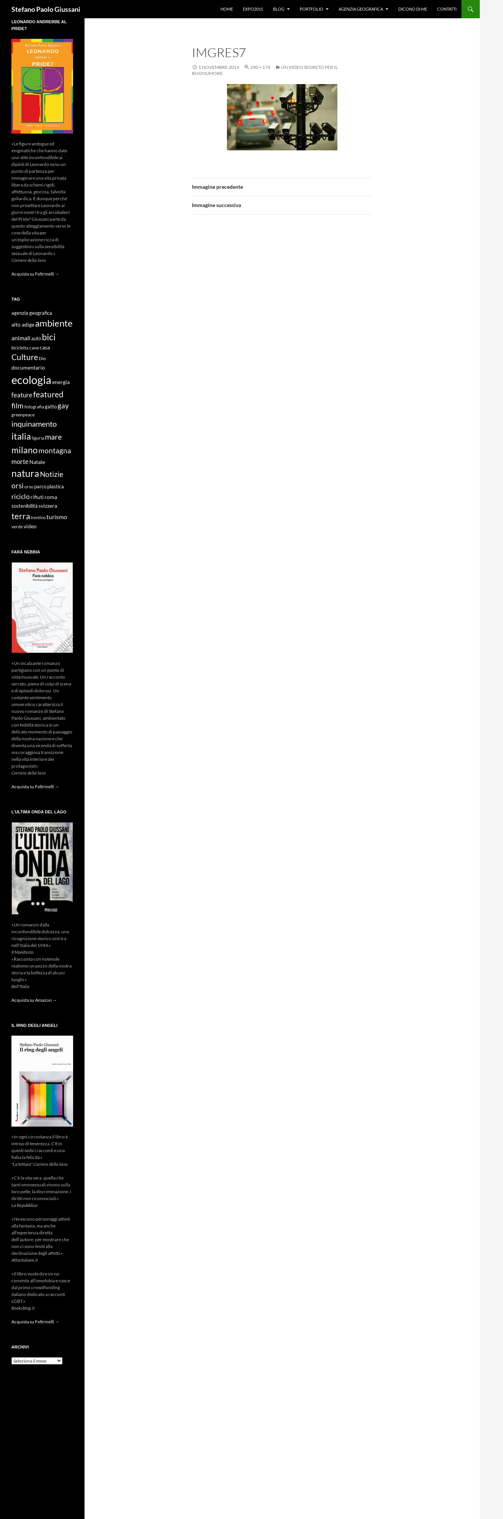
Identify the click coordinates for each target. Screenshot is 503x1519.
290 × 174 (260, 67)
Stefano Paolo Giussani (45, 9)
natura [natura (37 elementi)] (25, 473)
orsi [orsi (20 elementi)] (17, 485)
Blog (278, 8)
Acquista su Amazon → (34, 1000)
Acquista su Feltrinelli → (35, 274)
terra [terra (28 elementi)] (20, 516)
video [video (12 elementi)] (30, 526)
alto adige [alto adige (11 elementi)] (22, 325)
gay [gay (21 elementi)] (63, 405)
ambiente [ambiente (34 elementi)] (54, 323)
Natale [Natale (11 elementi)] (37, 462)
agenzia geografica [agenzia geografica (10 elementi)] (31, 313)
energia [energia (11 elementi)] (61, 382)
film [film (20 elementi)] (17, 405)
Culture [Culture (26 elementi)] (24, 357)
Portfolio (311, 8)
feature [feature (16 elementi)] (21, 395)
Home (226, 8)
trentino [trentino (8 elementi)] (38, 517)
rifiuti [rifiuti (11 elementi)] (37, 497)
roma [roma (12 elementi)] (51, 497)
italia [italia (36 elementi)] (21, 436)
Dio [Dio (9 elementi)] (42, 358)
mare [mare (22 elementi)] (53, 436)
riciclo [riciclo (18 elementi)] (20, 496)
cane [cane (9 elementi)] (34, 348)
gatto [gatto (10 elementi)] (51, 407)
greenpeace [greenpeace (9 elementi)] (23, 415)
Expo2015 (253, 8)
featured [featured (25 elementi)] (48, 394)
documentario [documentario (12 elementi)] (28, 367)
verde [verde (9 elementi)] (17, 526)
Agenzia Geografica (361, 8)
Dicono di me (412, 8)
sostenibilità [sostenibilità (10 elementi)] (24, 506)
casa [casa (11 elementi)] (45, 347)
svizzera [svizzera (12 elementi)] (47, 505)
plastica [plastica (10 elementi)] (55, 486)
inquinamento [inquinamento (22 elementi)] (34, 423)
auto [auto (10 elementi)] (36, 338)
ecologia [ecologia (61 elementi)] (31, 379)
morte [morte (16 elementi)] (20, 461)
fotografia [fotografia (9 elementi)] (34, 407)
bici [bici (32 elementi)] (49, 337)
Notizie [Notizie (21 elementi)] (51, 474)
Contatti (447, 8)
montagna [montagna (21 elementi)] (54, 450)
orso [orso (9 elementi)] (29, 486)
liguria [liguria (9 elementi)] (38, 438)
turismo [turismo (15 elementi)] (56, 516)
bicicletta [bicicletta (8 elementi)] (20, 347)
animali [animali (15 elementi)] (20, 337)
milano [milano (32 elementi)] (24, 450)
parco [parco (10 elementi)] (40, 486)
